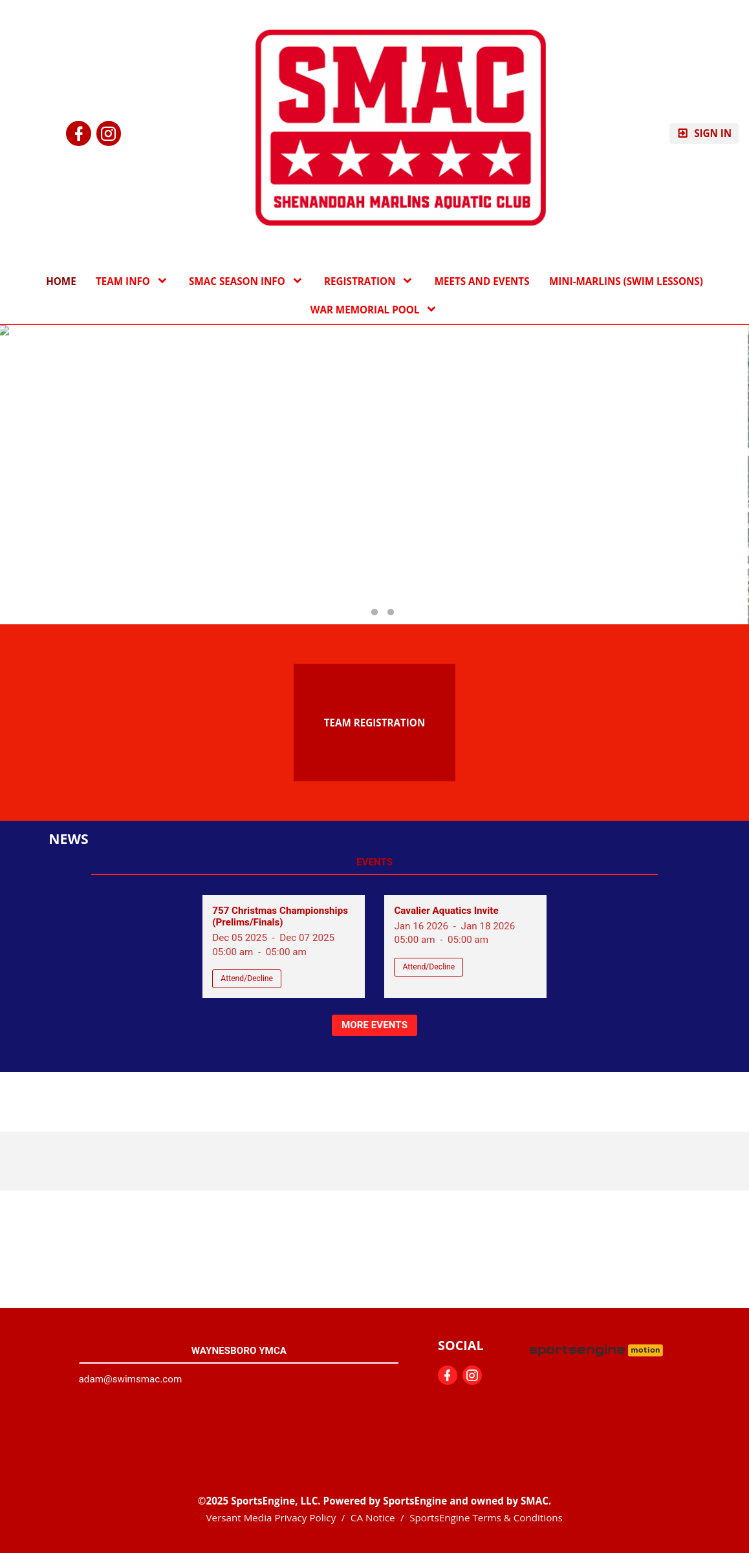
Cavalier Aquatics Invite (446, 910)
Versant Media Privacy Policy (271, 1517)
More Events (374, 1025)
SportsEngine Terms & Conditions (486, 1517)
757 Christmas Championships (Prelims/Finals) (280, 916)
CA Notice (373, 1517)
